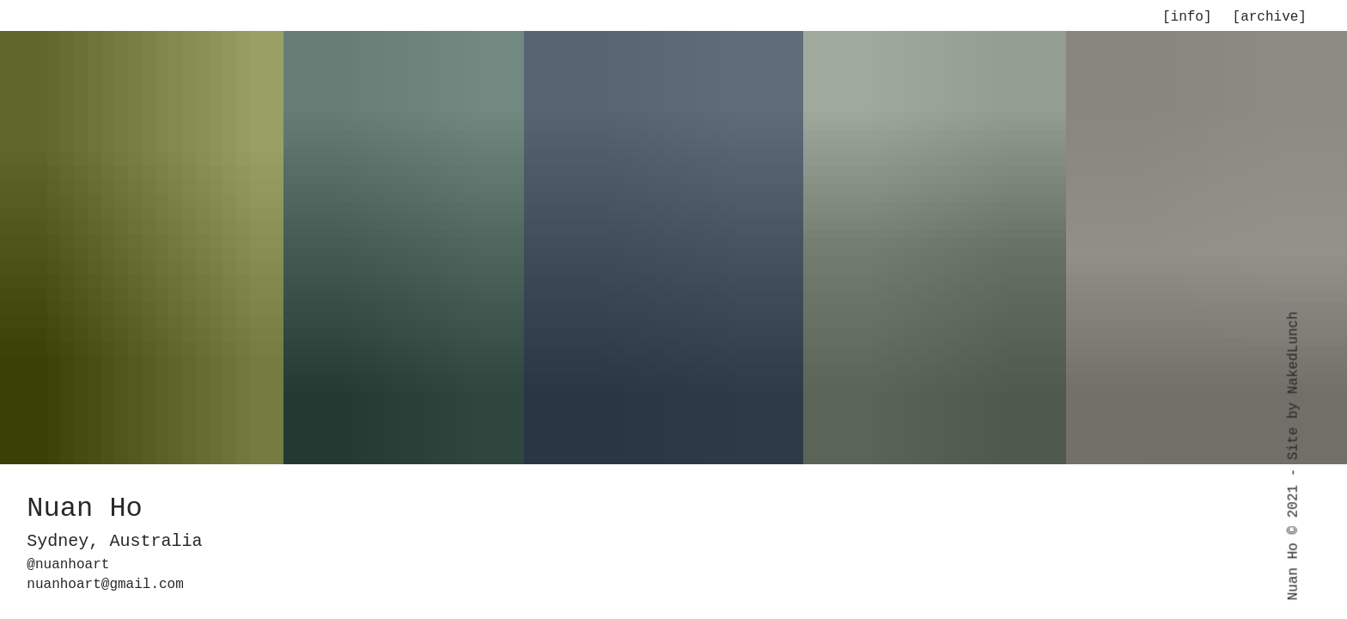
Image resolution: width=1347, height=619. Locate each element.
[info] (1187, 17)
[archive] (1270, 17)
